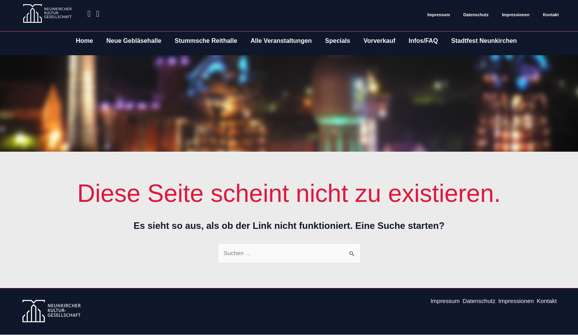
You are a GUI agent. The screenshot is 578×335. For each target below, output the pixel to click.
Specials (337, 40)
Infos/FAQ (423, 40)
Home (84, 40)
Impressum (438, 14)
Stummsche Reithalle (206, 40)
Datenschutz (475, 14)
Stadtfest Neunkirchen (484, 40)
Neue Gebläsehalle (133, 40)
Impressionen (516, 14)
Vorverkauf (379, 40)
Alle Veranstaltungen (281, 40)
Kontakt (551, 14)
